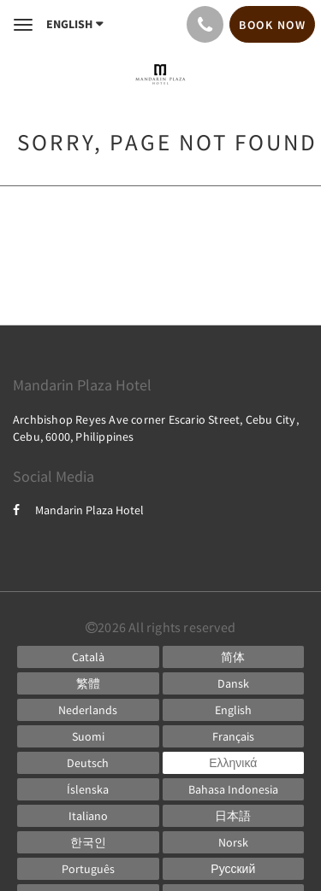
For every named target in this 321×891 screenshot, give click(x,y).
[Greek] (234, 763)
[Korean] (88, 842)
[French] (234, 736)
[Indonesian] (234, 789)
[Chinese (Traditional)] (88, 683)
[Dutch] (88, 710)
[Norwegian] (234, 842)
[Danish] (234, 683)
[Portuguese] (88, 869)
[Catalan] (88, 657)
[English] (234, 710)
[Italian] (88, 816)
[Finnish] (88, 736)
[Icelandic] (88, 789)
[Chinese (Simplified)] (234, 657)
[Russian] (234, 869)
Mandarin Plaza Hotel (78, 510)
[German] (88, 763)
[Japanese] (234, 816)
